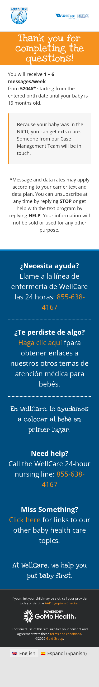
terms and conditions (65, 633)
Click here (25, 519)
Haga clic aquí (40, 342)
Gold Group (54, 638)
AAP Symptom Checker (62, 603)
